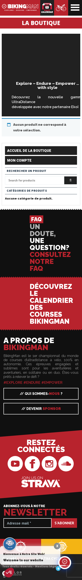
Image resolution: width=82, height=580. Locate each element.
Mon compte (19, 160)
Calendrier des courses (47, 8)
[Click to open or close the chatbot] (64, 566)
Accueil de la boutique (29, 150)
